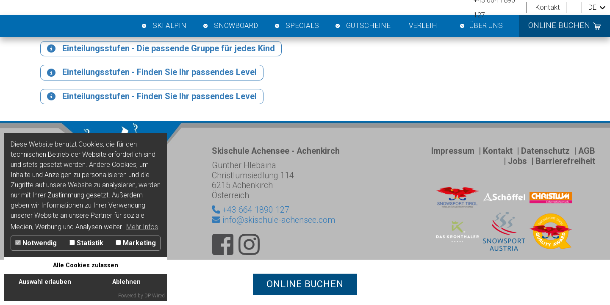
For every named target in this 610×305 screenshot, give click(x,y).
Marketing (136, 243)
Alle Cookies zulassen (85, 265)
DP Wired (154, 296)
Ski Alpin (164, 26)
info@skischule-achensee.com (273, 239)
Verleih (423, 25)
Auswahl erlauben (45, 282)
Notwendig (36, 243)
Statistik (86, 243)
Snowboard (230, 26)
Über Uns (481, 26)
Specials (296, 26)
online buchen (559, 25)
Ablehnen (126, 282)
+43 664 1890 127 (254, 228)
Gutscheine (362, 26)
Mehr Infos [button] (142, 227)
